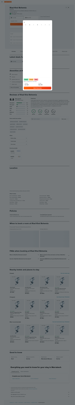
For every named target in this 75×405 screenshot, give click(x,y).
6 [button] (39, 31)
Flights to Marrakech (16, 378)
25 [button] (24, 39)
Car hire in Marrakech (34, 378)
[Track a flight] (2, 16)
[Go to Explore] (2, 13)
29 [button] (35, 39)
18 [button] (24, 37)
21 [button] (32, 37)
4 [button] (24, 31)
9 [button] (18, 34)
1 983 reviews (19, 13)
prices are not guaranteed (33, 388)
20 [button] (30, 37)
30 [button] (18, 42)
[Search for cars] (2, 10)
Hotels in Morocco (27, 402)
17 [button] (21, 37)
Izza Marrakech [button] (28, 287)
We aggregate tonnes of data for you (40, 394)
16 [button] (18, 37)
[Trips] (2, 22)
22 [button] (35, 37)
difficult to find (19, 124)
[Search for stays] (2, 8)
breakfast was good (22, 121)
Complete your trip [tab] (15, 371)
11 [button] (24, 34)
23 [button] (18, 39)
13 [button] (39, 34)
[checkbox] (15, 152)
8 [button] (35, 31)
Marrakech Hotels (34, 402)
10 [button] (21, 34)
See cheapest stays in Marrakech (63, 296)
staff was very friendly (14, 121)
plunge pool (12, 126)
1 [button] (35, 28)
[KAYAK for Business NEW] (2, 18)
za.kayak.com (12, 402)
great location (12, 124)
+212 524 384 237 (13, 12)
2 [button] (18, 31)
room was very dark (21, 129)
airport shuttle (12, 131)
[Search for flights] (2, 5)
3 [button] (21, 31)
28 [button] (32, 39)
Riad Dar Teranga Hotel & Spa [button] (16, 312)
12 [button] (27, 34)
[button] (2, 2)
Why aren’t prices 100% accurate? (40, 396)
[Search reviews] (46, 119)
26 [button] (27, 39)
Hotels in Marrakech (52, 378)
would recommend (19, 126)
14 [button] (32, 34)
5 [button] (56, 28)
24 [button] (21, 39)
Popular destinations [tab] (25, 371)
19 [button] (27, 37)
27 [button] (29, 39)
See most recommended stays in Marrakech (61, 321)
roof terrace (25, 124)
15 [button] (35, 34)
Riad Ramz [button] (57, 312)
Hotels (16, 402)
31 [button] (21, 42)
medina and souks (13, 129)
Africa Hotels (21, 402)
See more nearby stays (65, 273)
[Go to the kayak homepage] (8, 2)
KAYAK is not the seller (40, 392)
